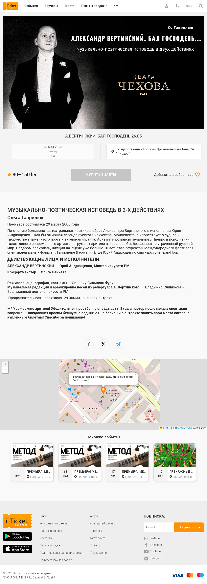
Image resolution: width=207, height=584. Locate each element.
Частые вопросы (51, 530)
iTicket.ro (95, 545)
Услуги (94, 516)
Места (70, 6)
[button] (103, 391)
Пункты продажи (94, 6)
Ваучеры (51, 6)
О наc (43, 516)
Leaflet (165, 428)
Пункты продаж (50, 545)
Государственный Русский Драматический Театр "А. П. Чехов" (155, 151)
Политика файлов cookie (56, 560)
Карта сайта (97, 538)
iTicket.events (98, 552)
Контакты (46, 538)
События (31, 6)
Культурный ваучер (102, 523)
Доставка (96, 530)
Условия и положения (54, 523)
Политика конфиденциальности (61, 552)
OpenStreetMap (183, 428)
